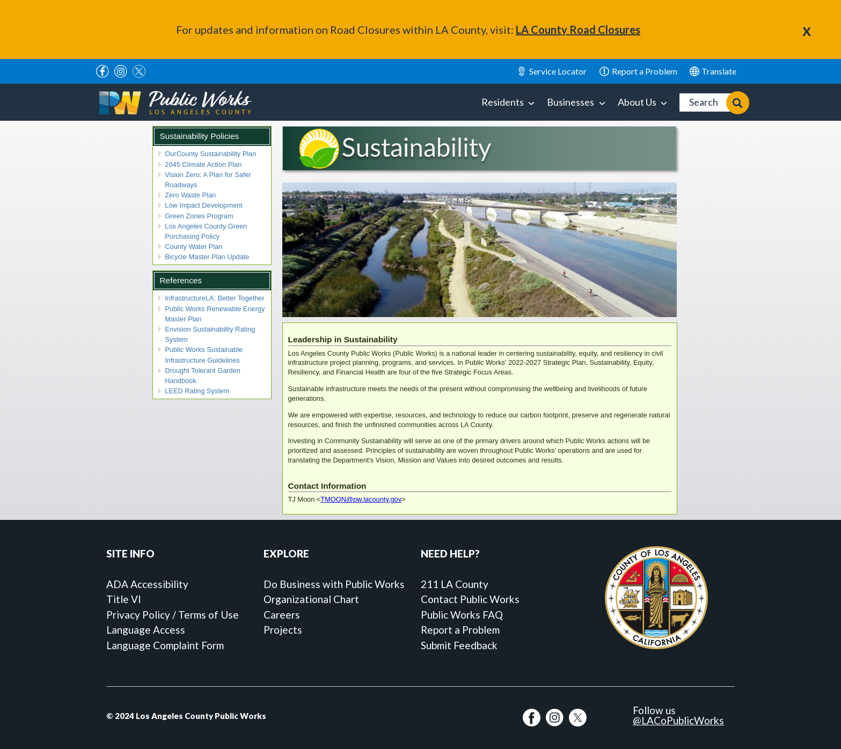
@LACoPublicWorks (678, 720)
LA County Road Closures (578, 29)
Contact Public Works (470, 599)
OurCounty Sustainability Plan (210, 154)
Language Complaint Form (165, 645)
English (713, 71)
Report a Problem (460, 629)
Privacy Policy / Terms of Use (172, 614)
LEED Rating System (197, 391)
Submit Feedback (459, 645)
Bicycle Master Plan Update (207, 257)
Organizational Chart (311, 599)
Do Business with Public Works (334, 584)
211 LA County (454, 584)
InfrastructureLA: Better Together (214, 298)
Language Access (145, 629)
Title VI (123, 599)
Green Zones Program (199, 216)
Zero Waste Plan (190, 195)
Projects (283, 629)
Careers (282, 614)
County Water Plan (193, 247)
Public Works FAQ (462, 614)
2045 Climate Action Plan (203, 164)
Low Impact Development (203, 205)
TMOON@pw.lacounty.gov (360, 499)
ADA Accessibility (147, 584)
